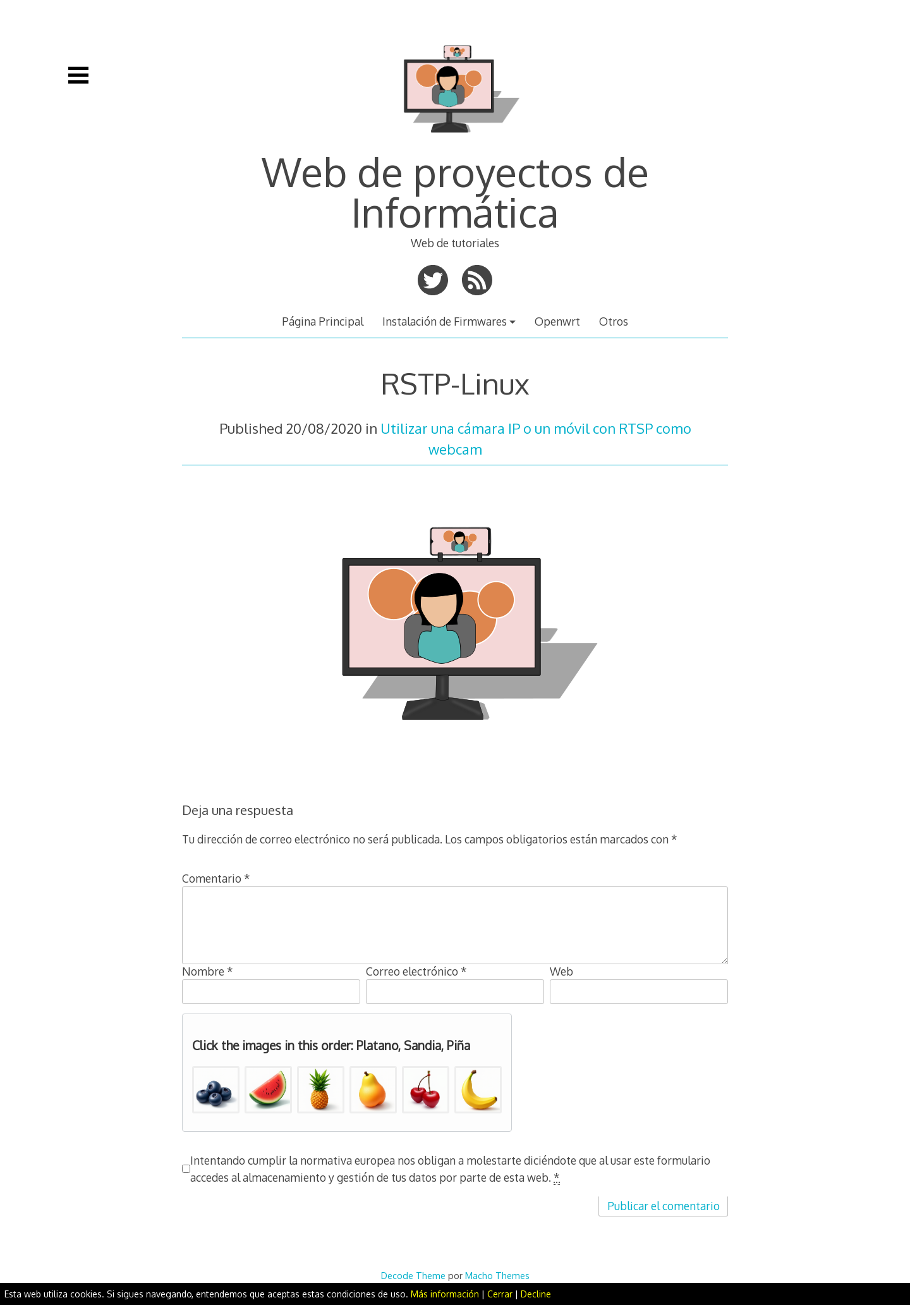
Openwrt (557, 321)
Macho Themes (497, 1275)
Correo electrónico (416, 971)
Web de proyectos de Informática (455, 191)
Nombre (207, 971)
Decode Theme (413, 1275)
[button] (216, 1089)
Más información (445, 1294)
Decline (536, 1294)
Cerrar (500, 1294)
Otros (613, 321)
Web (561, 971)
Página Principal (322, 321)
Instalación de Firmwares (444, 321)
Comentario (216, 878)
